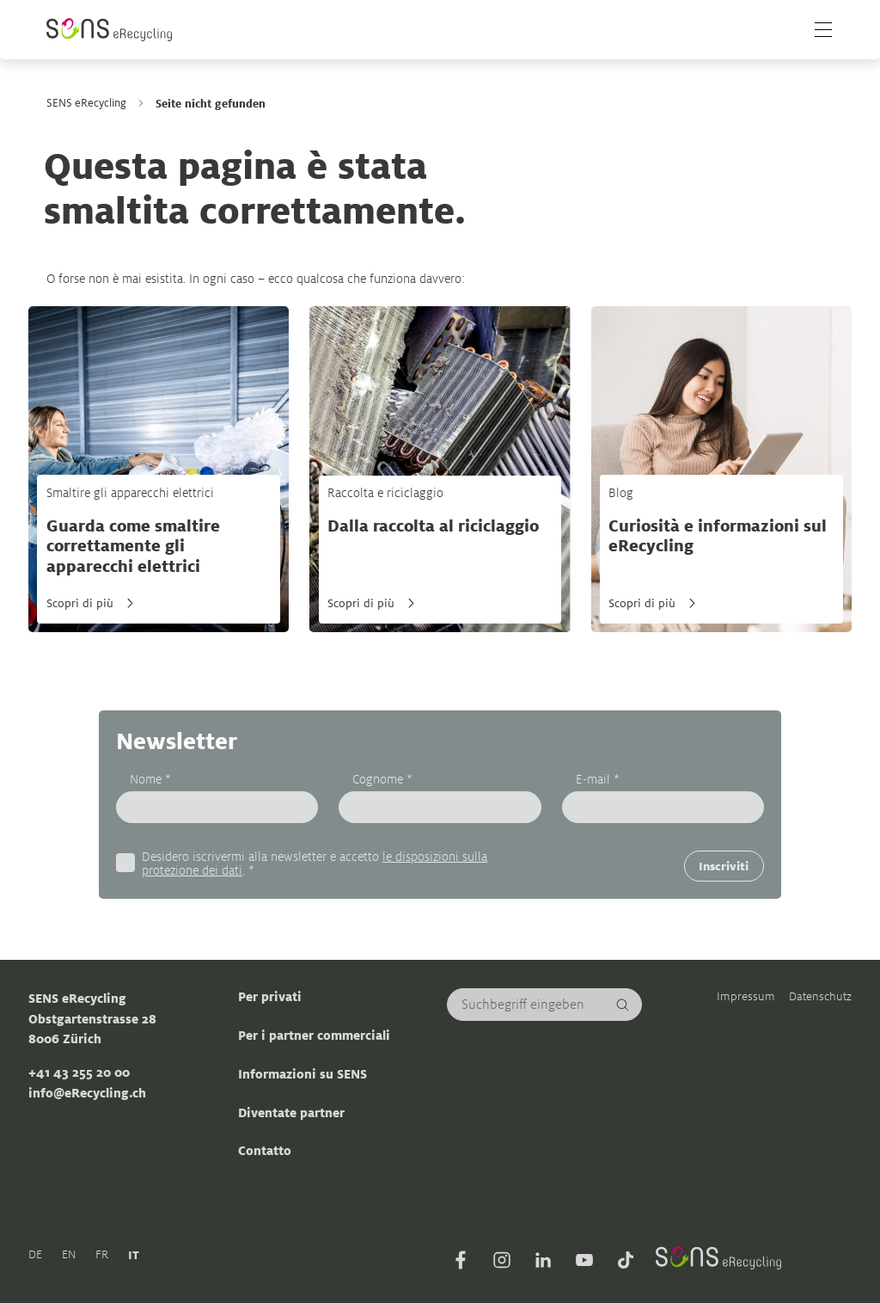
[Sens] (109, 29)
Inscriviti (724, 866)
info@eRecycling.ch (87, 1093)
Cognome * (382, 779)
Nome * (150, 779)
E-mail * (598, 779)
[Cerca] (623, 1005)
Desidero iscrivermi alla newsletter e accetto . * (314, 863)
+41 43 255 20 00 (79, 1073)
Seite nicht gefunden (211, 103)
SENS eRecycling (86, 102)
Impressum (746, 997)
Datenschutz (820, 997)
